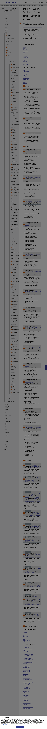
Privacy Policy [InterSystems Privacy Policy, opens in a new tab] (5, 725)
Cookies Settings (12, 727)
